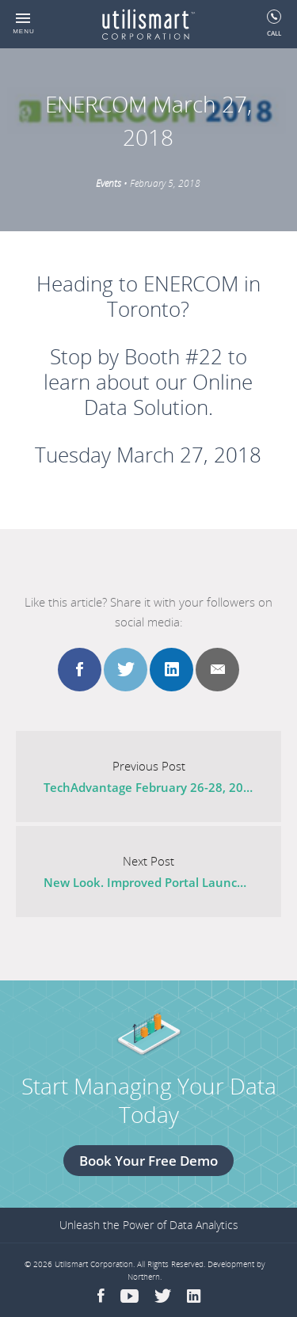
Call (274, 23)
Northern (144, 1276)
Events (108, 183)
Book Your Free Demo (148, 1160)
